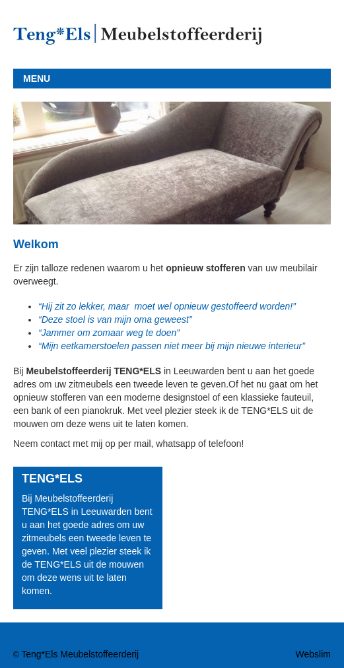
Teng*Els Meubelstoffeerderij (80, 654)
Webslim (313, 654)
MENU (36, 78)
